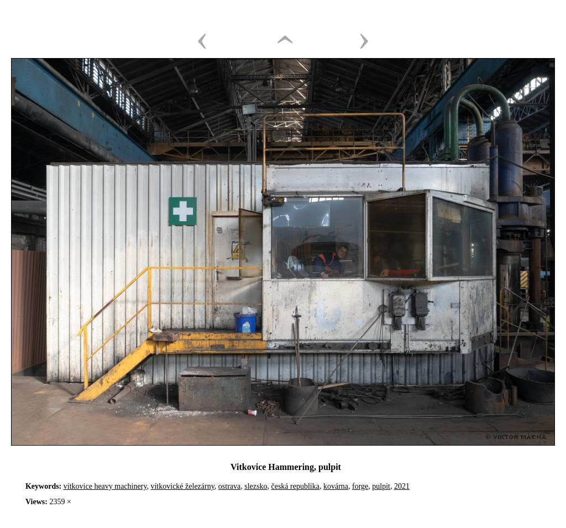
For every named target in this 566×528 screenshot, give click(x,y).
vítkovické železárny (182, 486)
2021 (402, 486)
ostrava (229, 486)
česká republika (295, 486)
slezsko (255, 486)
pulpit (381, 486)
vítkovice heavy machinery (105, 486)
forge (360, 486)
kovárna (335, 486)
